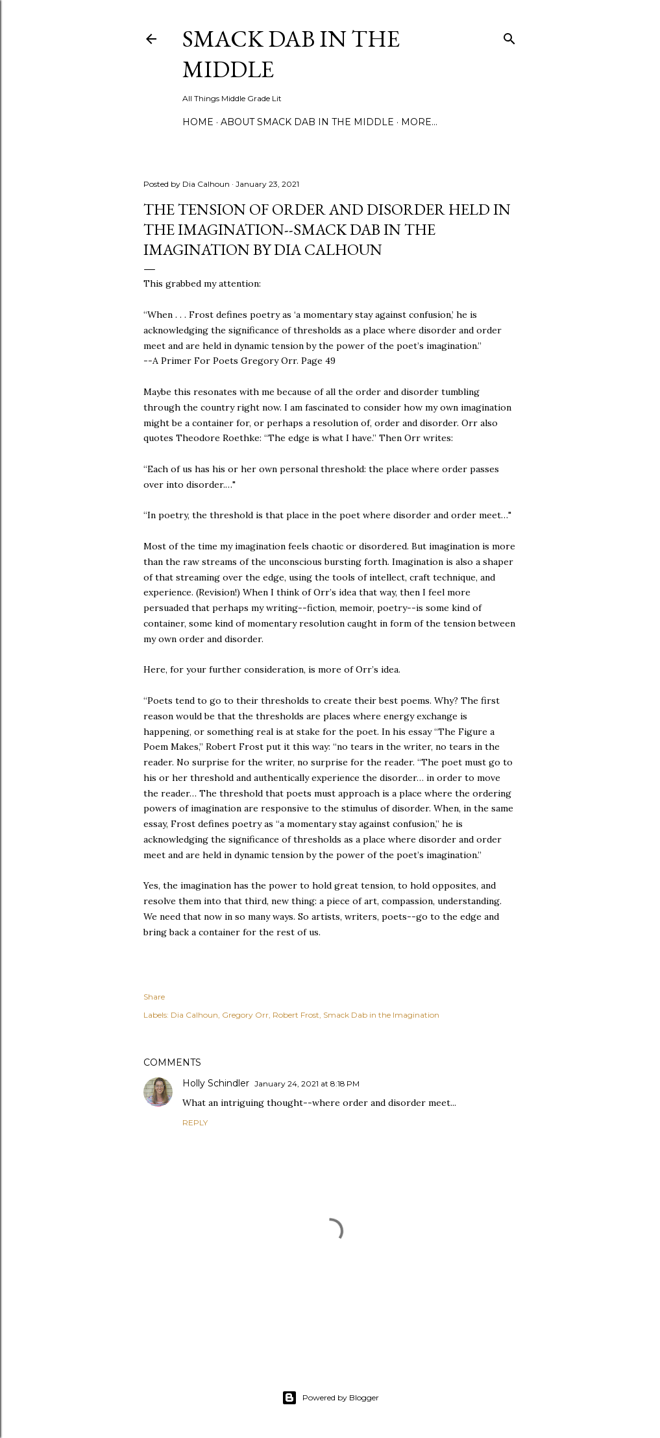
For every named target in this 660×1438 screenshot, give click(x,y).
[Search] (509, 36)
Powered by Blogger (330, 1398)
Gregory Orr (245, 1015)
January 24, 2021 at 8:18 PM (307, 1083)
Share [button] (154, 996)
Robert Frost (296, 1015)
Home (198, 122)
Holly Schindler (215, 1083)
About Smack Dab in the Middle (307, 122)
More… (419, 122)
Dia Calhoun (194, 1015)
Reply (195, 1122)
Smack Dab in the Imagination (381, 1015)
